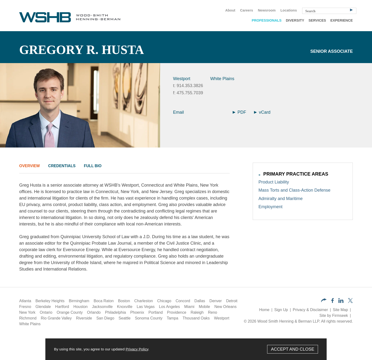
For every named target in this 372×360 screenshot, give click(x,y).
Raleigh (197, 312)
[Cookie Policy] (186, 349)
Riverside (84, 318)
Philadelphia (115, 312)
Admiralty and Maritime (280, 198)
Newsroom (267, 10)
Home (264, 310)
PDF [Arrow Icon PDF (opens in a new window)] (239, 112)
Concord (183, 301)
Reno (212, 312)
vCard (262, 112)
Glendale (43, 307)
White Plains (222, 78)
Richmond (27, 318)
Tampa (172, 318)
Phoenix (137, 312)
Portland (156, 312)
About (230, 10)
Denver (216, 301)
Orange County (70, 312)
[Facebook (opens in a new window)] (332, 302)
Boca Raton (104, 301)
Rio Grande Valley (56, 318)
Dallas (199, 301)
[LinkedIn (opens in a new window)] (340, 302)
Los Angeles (169, 307)
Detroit (231, 301)
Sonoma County (148, 318)
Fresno (25, 307)
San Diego (105, 318)
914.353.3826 (190, 85)
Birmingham (79, 301)
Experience (341, 20)
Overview (29, 166)
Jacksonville (102, 307)
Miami (189, 307)
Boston (124, 301)
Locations (289, 10)
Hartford (62, 307)
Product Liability (273, 182)
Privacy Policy (137, 349)
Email (178, 112)
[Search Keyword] (329, 11)
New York (27, 312)
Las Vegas (146, 307)
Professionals (267, 20)
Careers (246, 10)
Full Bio (92, 166)
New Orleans (225, 307)
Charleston (143, 301)
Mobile (204, 307)
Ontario (46, 312)
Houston (80, 307)
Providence (176, 312)
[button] (324, 301)
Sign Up (281, 310)
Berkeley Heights (50, 301)
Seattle (125, 318)
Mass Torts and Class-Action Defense (294, 190)
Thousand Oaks (196, 318)
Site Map (340, 310)
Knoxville (124, 307)
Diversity (295, 20)
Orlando (94, 312)
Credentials (62, 166)
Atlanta (25, 301)
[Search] (351, 10)
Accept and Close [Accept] (292, 349)
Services (317, 20)
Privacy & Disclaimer (310, 310)
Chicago (164, 301)
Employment (270, 206)
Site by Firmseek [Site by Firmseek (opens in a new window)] (333, 315)
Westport (181, 78)
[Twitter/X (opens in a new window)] (350, 302)
